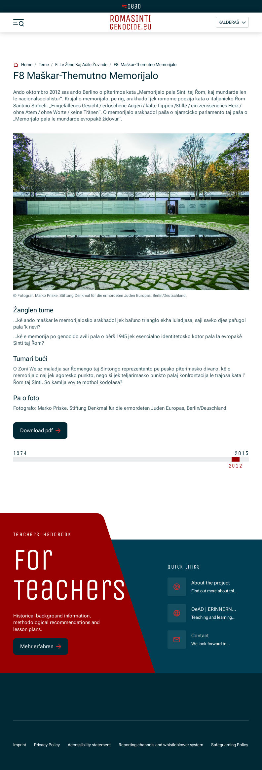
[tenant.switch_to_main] (131, 6)
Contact (200, 636)
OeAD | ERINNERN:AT (214, 610)
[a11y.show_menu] (18, 22)
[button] (232, 22)
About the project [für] (210, 583)
